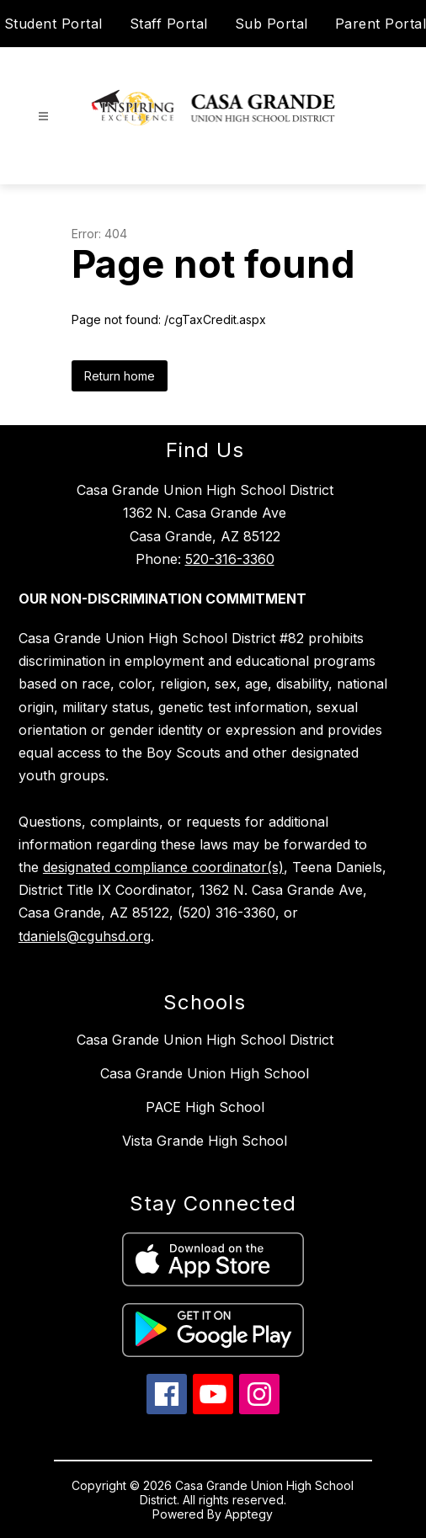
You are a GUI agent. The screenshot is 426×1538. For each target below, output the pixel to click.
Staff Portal (169, 23)
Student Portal (53, 23)
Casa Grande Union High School (204, 1073)
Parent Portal (381, 23)
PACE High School (205, 1107)
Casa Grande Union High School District (205, 1039)
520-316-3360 (229, 559)
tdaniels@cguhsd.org (85, 936)
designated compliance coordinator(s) (163, 867)
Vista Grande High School (204, 1140)
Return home (119, 376)
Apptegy (249, 1514)
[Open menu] (43, 116)
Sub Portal (271, 23)
